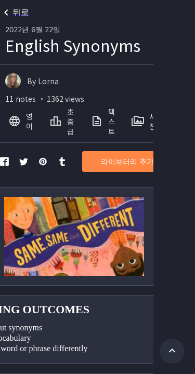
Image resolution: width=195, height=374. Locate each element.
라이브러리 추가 (127, 162)
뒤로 (14, 12)
